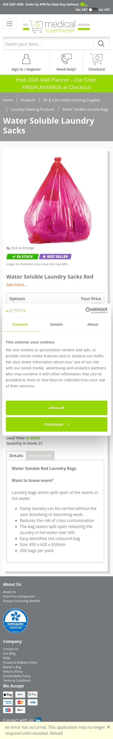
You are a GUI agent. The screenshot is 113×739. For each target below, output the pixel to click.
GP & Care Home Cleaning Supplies (71, 100)
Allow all (56, 408)
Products (28, 100)
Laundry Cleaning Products (33, 109)
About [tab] (92, 324)
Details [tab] (56, 324)
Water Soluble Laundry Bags (85, 109)
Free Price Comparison (19, 596)
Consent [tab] (20, 324)
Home (8, 100)
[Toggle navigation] (10, 24)
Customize (56, 424)
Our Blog (9, 653)
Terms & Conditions (17, 680)
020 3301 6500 (13, 4)
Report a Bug (12, 667)
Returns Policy (13, 671)
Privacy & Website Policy (20, 662)
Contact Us (10, 649)
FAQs (6, 658)
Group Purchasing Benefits (21, 601)
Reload (56, 733)
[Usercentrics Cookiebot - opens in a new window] (85, 310)
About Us (9, 592)
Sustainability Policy (17, 676)
